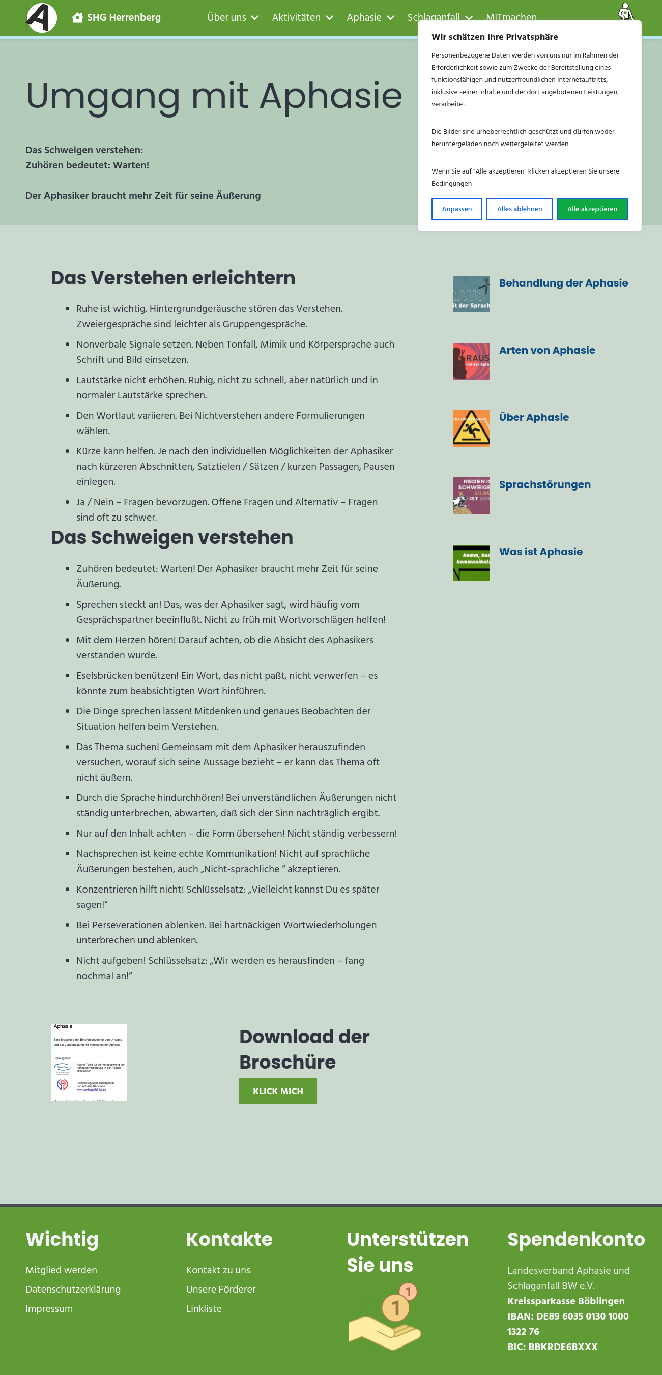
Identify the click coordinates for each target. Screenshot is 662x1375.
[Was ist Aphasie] (471, 563)
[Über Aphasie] (471, 428)
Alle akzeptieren (592, 209)
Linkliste (204, 1309)
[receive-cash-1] (411, 1316)
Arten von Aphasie (547, 350)
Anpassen (457, 209)
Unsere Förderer (221, 1289)
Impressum (49, 1309)
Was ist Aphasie (541, 552)
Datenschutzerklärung (73, 1289)
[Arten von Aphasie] (471, 361)
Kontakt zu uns (218, 1270)
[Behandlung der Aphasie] (471, 294)
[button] (252, 18)
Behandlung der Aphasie (563, 283)
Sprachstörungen (545, 484)
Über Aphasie (534, 417)
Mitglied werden (61, 1270)
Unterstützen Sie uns (408, 1252)
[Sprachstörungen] (471, 495)
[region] (530, 125)
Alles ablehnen (519, 209)
